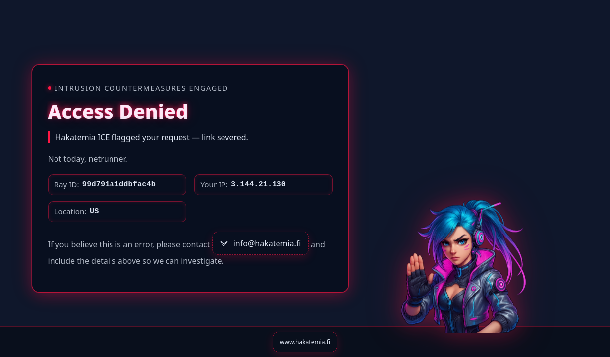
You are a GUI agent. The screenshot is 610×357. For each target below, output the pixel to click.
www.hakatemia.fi (305, 342)
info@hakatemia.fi (260, 243)
